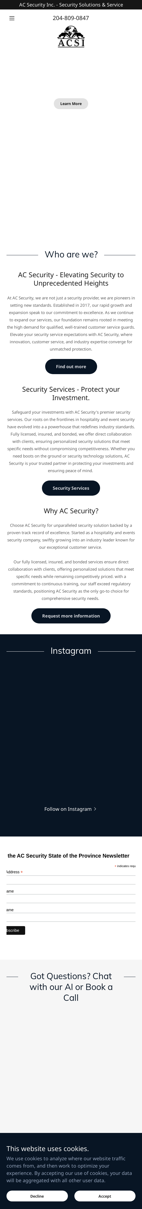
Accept (104, 1196)
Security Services (71, 488)
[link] (71, 36)
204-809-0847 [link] (71, 18)
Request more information (71, 616)
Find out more (71, 367)
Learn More (71, 103)
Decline (37, 1196)
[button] (16, 18)
